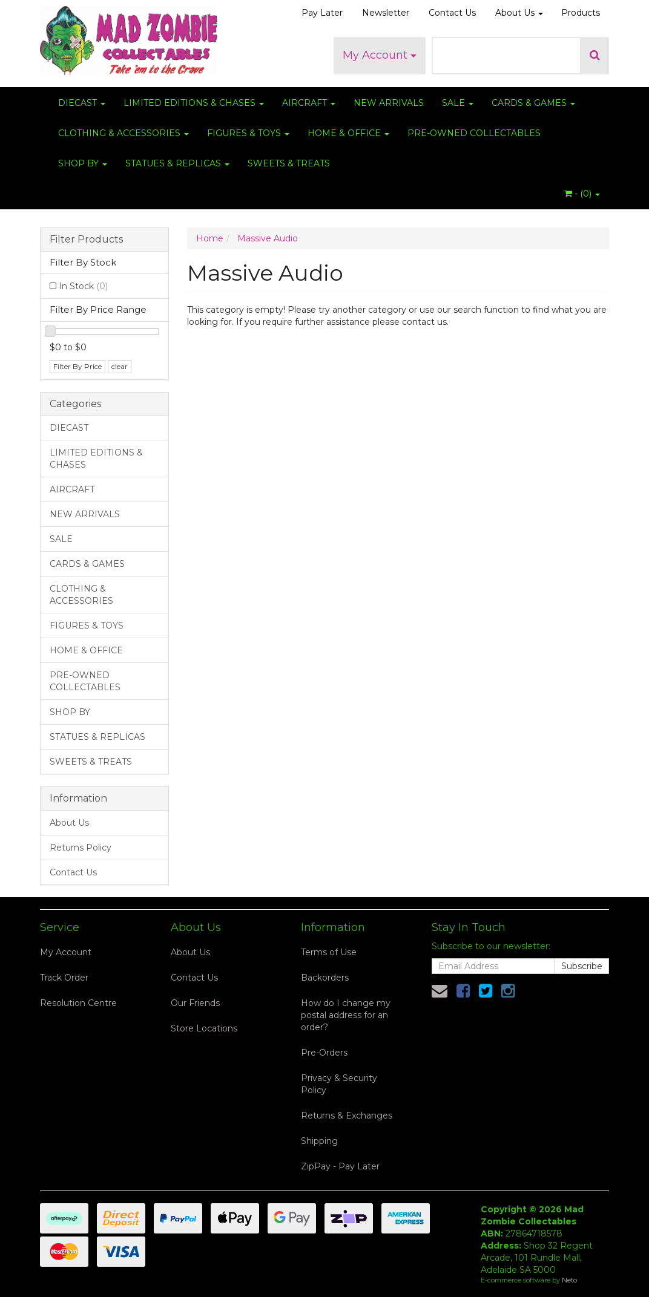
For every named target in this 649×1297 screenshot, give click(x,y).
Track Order (64, 977)
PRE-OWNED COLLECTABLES (474, 133)
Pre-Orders (324, 1052)
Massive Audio (267, 238)
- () (582, 193)
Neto (569, 1280)
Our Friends (195, 1003)
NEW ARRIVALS (389, 102)
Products (580, 12)
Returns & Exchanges (346, 1115)
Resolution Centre (78, 1003)
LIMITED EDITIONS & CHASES (194, 102)
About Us (519, 12)
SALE (457, 102)
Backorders (325, 977)
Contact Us (452, 12)
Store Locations (204, 1028)
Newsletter (385, 12)
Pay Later (322, 12)
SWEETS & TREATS (289, 163)
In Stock (83, 286)
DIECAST (81, 102)
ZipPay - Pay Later (340, 1166)
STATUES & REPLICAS (177, 163)
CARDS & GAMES (533, 102)
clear (119, 366)
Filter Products (86, 239)
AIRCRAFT (308, 102)
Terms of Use (329, 952)
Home (209, 238)
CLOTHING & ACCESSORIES (123, 133)
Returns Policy (80, 847)
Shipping (319, 1140)
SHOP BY (82, 163)
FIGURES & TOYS (248, 133)
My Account (380, 55)
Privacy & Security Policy (339, 1084)
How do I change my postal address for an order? (345, 1015)
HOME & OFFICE (348, 133)
